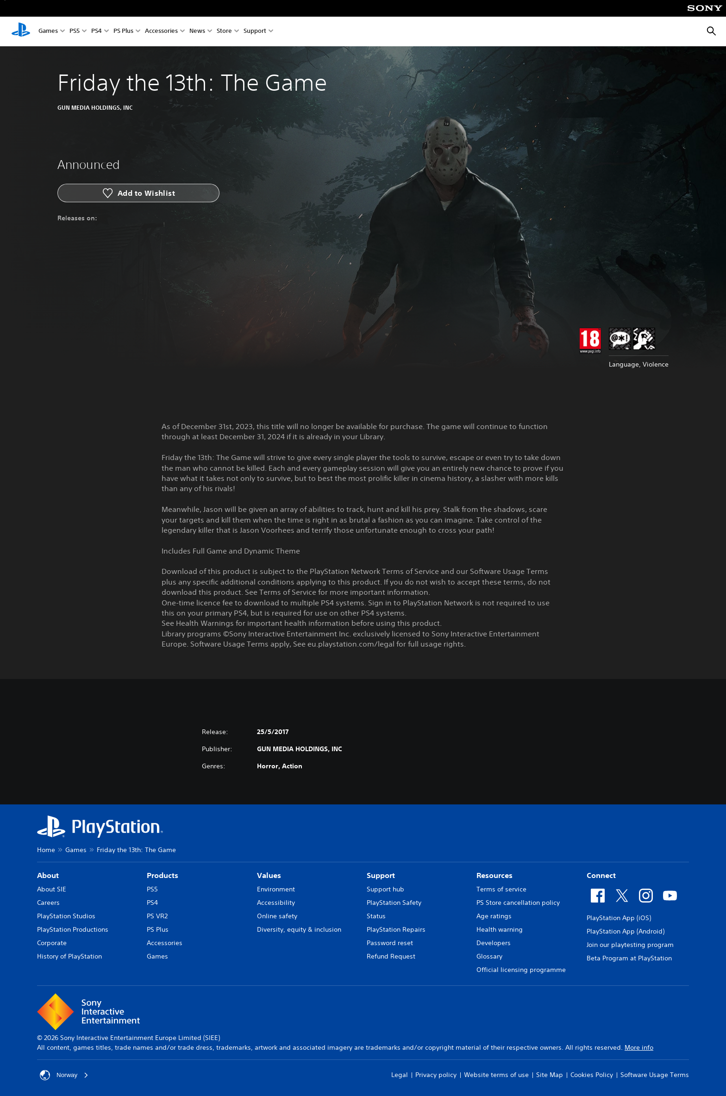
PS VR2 (157, 916)
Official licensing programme (521, 969)
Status (376, 916)
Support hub (385, 889)
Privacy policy (436, 1075)
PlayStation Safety (394, 902)
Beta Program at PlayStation (629, 958)
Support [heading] (381, 875)
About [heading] (48, 875)
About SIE (51, 889)
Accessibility (276, 902)
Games (48, 32)
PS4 (96, 32)
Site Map (549, 1075)
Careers (48, 902)
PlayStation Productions (72, 929)
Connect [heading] (601, 875)
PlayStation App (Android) (625, 931)
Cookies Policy (591, 1075)
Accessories (161, 32)
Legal (399, 1075)
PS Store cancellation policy (518, 902)
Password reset (390, 943)
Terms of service (501, 889)
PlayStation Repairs (396, 929)
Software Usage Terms (654, 1075)
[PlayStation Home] (20, 31)
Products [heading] (162, 875)
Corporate (52, 943)
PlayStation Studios (66, 916)
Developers (493, 943)
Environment (276, 889)
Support (255, 32)
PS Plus (123, 32)
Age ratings (494, 916)
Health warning (499, 929)
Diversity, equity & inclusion (299, 929)
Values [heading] (269, 875)
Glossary (489, 956)
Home (46, 850)
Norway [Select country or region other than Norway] (64, 1075)
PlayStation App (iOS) (619, 918)
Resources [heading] (494, 875)
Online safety (277, 916)
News (197, 32)
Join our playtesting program (630, 944)
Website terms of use (496, 1075)
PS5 (74, 32)
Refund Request (391, 956)
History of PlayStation (69, 956)
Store (224, 32)
